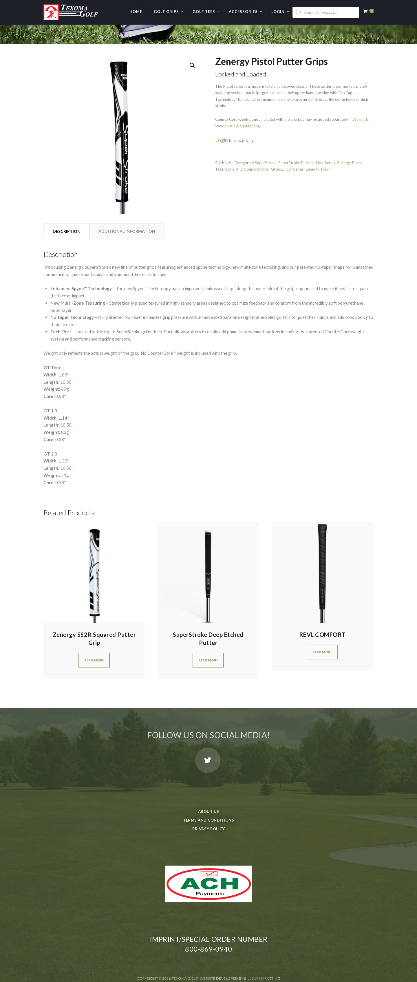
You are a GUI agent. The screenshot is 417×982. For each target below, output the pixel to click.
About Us (208, 791)
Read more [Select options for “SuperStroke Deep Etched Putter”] (208, 640)
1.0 (228, 149)
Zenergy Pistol (349, 143)
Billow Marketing (262, 959)
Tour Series (325, 143)
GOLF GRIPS (166, 11)
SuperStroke (266, 143)
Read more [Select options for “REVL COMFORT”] (322, 632)
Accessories (243, 11)
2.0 (235, 149)
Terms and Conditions (208, 800)
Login (278, 11)
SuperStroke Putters (296, 143)
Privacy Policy (208, 809)
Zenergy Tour (317, 149)
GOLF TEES (204, 11)
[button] (192, 46)
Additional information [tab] (126, 211)
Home (135, 11)
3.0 (242, 149)
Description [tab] (67, 211)
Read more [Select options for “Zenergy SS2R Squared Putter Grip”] (94, 640)
